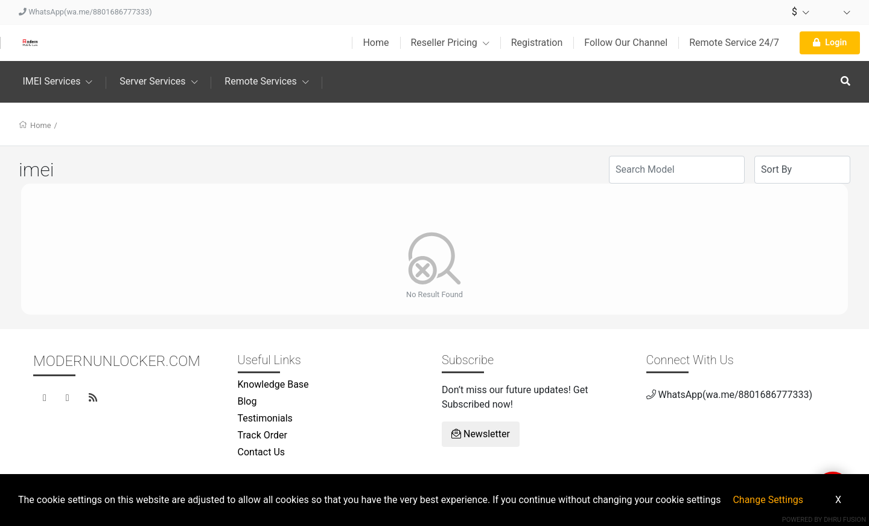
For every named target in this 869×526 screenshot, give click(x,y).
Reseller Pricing (450, 42)
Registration (537, 42)
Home (376, 42)
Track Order (262, 435)
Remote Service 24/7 (734, 42)
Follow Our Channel (625, 42)
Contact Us (261, 452)
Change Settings (768, 499)
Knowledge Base (273, 384)
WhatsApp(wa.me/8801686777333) (85, 11)
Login (830, 42)
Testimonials (265, 418)
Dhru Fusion (845, 520)
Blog (247, 401)
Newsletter (480, 434)
